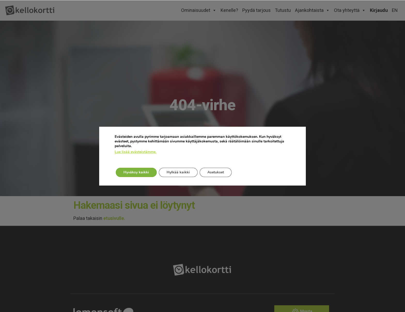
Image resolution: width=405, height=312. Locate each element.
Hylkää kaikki (178, 172)
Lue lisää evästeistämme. (135, 152)
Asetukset (215, 172)
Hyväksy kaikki (136, 172)
